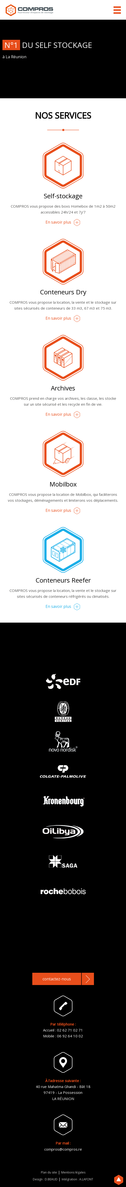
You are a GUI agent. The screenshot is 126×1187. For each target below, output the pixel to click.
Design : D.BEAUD (45, 1179)
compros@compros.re (63, 1149)
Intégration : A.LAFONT (77, 1179)
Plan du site (49, 1172)
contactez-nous (57, 979)
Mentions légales (73, 1172)
